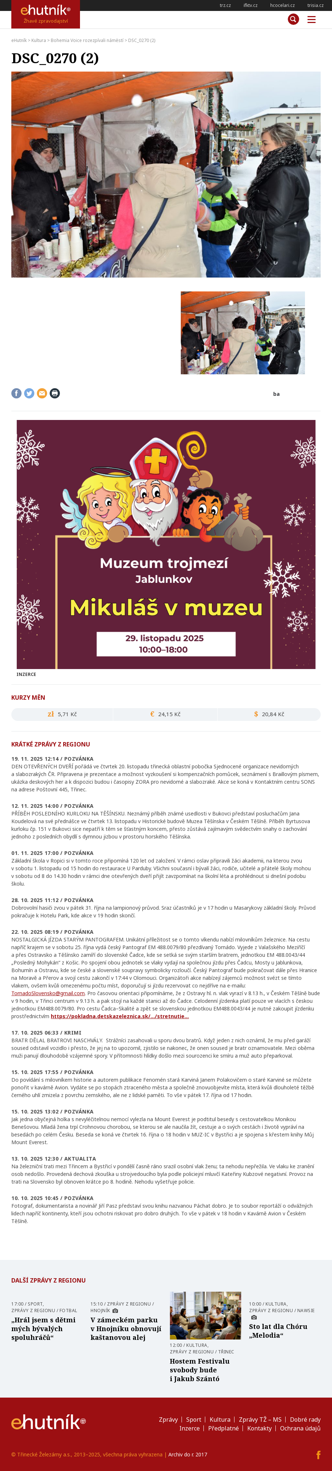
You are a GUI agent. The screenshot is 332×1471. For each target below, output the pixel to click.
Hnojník (100, 1310)
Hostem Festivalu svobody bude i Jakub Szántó (200, 1370)
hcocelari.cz (282, 5)
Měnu (309, 20)
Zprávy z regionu (33, 1310)
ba (276, 393)
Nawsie (306, 1310)
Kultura (196, 1345)
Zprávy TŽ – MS (260, 1419)
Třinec (226, 1352)
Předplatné (223, 1428)
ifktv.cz (250, 5)
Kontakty (259, 1428)
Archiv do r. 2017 (187, 1454)
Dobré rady (305, 1419)
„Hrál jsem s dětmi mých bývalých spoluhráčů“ (43, 1328)
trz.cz (225, 5)
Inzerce (189, 1428)
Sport (35, 1304)
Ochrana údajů (300, 1428)
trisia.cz (316, 5)
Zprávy (168, 1419)
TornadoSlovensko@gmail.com (48, 993)
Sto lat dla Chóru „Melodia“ (278, 1331)
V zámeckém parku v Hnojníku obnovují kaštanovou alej (126, 1328)
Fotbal (68, 1310)
